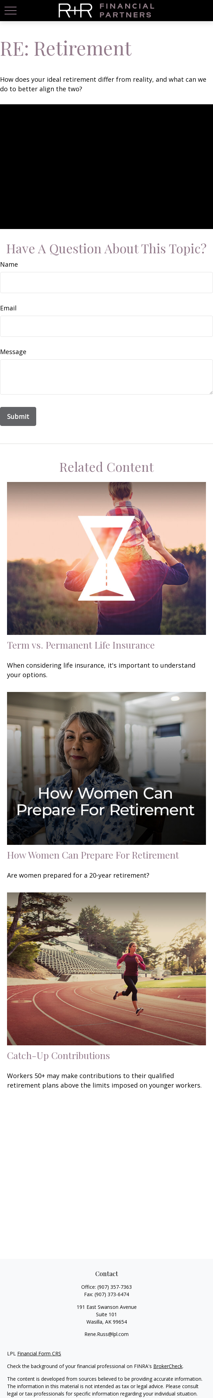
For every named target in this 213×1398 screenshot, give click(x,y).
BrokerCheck (167, 1366)
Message (13, 351)
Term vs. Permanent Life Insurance (81, 644)
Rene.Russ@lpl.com (106, 1334)
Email (8, 308)
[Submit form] (18, 416)
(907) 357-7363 (114, 1286)
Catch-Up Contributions (58, 1055)
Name (9, 264)
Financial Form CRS (39, 1353)
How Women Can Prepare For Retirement (93, 854)
